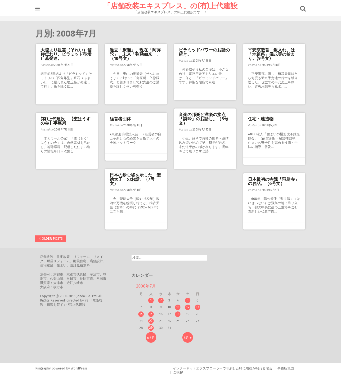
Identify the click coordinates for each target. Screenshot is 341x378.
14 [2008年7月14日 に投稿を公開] (141, 314)
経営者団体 (120, 119)
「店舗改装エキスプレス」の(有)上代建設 (170, 6)
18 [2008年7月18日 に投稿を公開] (177, 314)
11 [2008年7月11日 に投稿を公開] (177, 307)
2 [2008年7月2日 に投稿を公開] (161, 300)
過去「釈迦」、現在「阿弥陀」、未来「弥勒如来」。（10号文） (135, 54)
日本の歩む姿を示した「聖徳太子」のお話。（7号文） (135, 179)
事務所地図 (285, 368)
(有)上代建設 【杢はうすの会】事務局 (65, 121)
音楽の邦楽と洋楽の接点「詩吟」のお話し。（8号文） (203, 119)
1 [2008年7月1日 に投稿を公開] (151, 300)
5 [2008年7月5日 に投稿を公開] (187, 300)
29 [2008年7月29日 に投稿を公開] (151, 328)
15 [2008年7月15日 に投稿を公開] (151, 314)
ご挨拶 (178, 372)
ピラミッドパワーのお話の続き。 (204, 52)
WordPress (79, 368)
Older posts (51, 239)
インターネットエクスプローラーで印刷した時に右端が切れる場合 (222, 368)
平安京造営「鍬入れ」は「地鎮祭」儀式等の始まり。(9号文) (271, 54)
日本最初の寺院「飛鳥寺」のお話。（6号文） (273, 181)
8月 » (188, 338)
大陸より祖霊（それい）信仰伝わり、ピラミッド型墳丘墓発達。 (66, 54)
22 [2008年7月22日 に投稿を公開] (151, 321)
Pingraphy (43, 368)
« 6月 (151, 338)
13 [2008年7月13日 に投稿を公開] (197, 307)
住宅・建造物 (261, 119)
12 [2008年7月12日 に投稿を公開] (187, 307)
